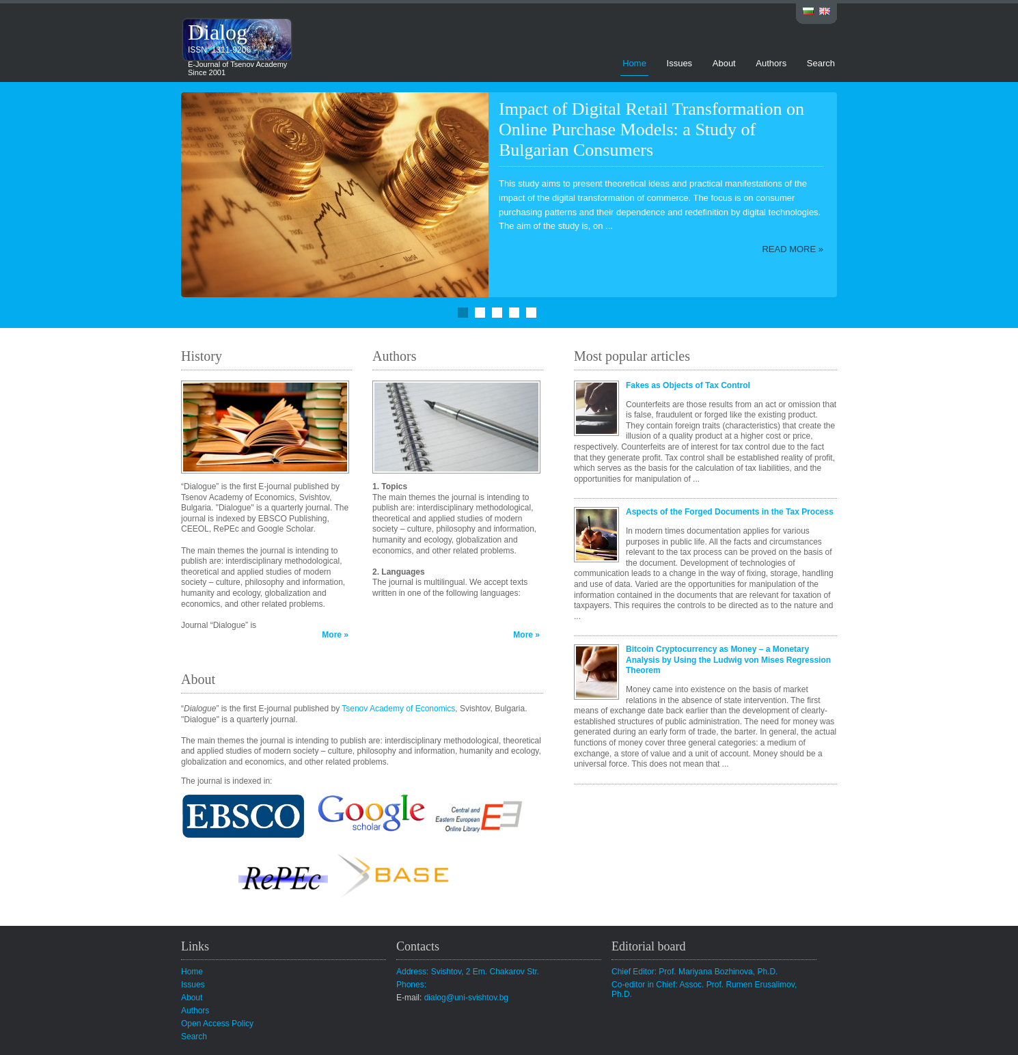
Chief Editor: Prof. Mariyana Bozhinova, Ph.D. (694, 971)
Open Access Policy (217, 1023)
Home (634, 63)
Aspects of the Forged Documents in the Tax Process (730, 512)
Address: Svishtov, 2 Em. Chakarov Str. (467, 971)
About (724, 63)
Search (821, 63)
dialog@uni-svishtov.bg (466, 997)
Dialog (217, 32)
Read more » (792, 249)
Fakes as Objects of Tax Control (688, 385)
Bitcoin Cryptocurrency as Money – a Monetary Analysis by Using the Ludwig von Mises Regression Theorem (728, 659)
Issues (680, 63)
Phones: (411, 984)
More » (335, 635)
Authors (771, 63)
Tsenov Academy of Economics (398, 708)
